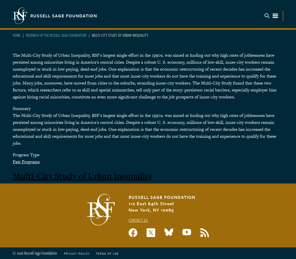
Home (17, 35)
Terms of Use (107, 253)
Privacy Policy (77, 253)
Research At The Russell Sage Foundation (56, 35)
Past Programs (26, 162)
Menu (271, 15)
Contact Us (138, 220)
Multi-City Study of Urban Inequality (82, 176)
